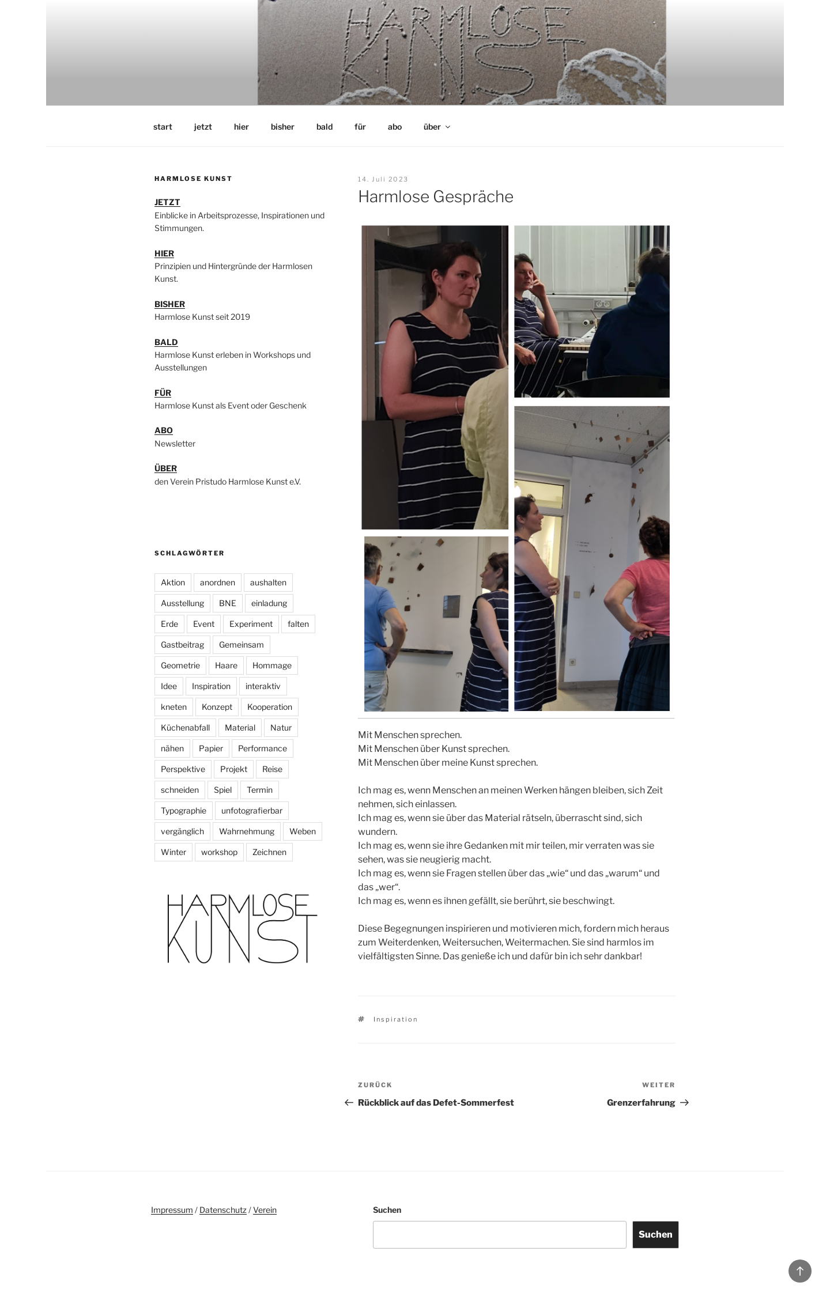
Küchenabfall (185, 727)
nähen (172, 748)
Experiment (251, 624)
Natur (281, 727)
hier (241, 126)
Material (240, 727)
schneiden (180, 790)
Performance (262, 748)
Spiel (223, 790)
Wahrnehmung (246, 831)
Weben (302, 831)
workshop (219, 852)
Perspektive (183, 769)
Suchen (387, 1210)
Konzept (217, 707)
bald (324, 126)
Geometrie (180, 665)
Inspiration (395, 1019)
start (162, 126)
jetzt (203, 126)
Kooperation (269, 707)
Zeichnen (269, 852)
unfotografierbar (251, 810)
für (360, 126)
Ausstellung (182, 603)
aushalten (268, 582)
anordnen (217, 582)
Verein (265, 1210)
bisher (283, 126)
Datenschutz (223, 1210)
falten (298, 624)
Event (203, 624)
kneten (174, 707)
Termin (260, 790)
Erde (169, 624)
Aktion (173, 582)
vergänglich (182, 831)
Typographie (183, 810)
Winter (173, 852)
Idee (169, 686)
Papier (211, 748)
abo (395, 126)
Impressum (172, 1210)
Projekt (233, 769)
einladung (269, 603)
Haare (226, 665)
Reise (272, 769)
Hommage (272, 665)
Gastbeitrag (182, 644)
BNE (227, 603)
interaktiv (263, 686)
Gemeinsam (241, 644)
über (438, 126)
